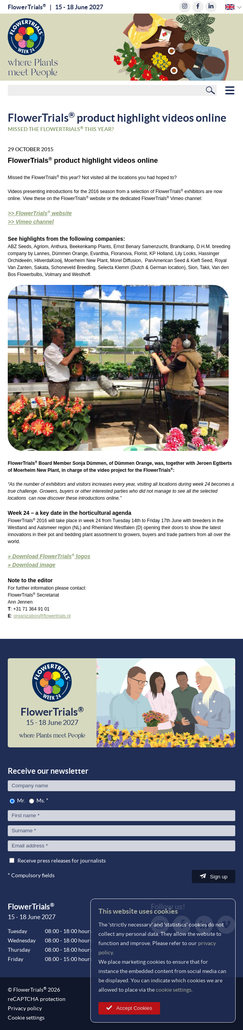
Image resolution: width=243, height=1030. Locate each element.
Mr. (21, 800)
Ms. (40, 800)
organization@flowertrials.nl (42, 616)
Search (210, 90)
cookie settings (173, 990)
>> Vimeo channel (31, 222)
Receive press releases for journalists (61, 860)
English (230, 7)
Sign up (218, 877)
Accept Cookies (134, 1008)
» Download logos (49, 556)
